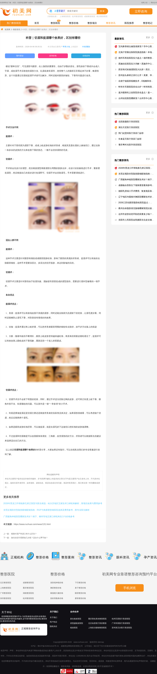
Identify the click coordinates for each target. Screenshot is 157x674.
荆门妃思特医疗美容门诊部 (131, 133)
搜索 (102, 11)
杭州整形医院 (77, 16)
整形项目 (92, 23)
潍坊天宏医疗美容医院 (128, 127)
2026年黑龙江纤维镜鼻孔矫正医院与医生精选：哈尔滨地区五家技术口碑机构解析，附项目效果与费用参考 (52, 503)
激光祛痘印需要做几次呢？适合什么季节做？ (29, 538)
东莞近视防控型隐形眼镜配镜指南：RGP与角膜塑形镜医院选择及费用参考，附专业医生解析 (46, 510)
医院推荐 (129, 23)
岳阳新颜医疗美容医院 (128, 121)
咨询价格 (53, 56)
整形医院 (55, 23)
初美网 (5, 29)
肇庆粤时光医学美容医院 (129, 145)
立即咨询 (141, 11)
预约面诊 (20, 56)
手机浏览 (129, 588)
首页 (36, 23)
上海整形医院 (65, 16)
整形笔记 (147, 23)
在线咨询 (86, 56)
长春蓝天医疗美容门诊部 (129, 139)
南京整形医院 (101, 16)
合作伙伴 (74, 612)
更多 (150, 37)
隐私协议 (53, 626)
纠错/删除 (86, 47)
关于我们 (54, 612)
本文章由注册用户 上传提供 (63, 47)
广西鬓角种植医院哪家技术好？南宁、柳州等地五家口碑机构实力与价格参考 (39, 516)
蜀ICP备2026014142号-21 (48, 646)
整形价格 (73, 23)
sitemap (101, 642)
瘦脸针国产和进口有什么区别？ (24, 534)
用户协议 (53, 622)
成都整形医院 (89, 16)
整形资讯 (110, 23)
